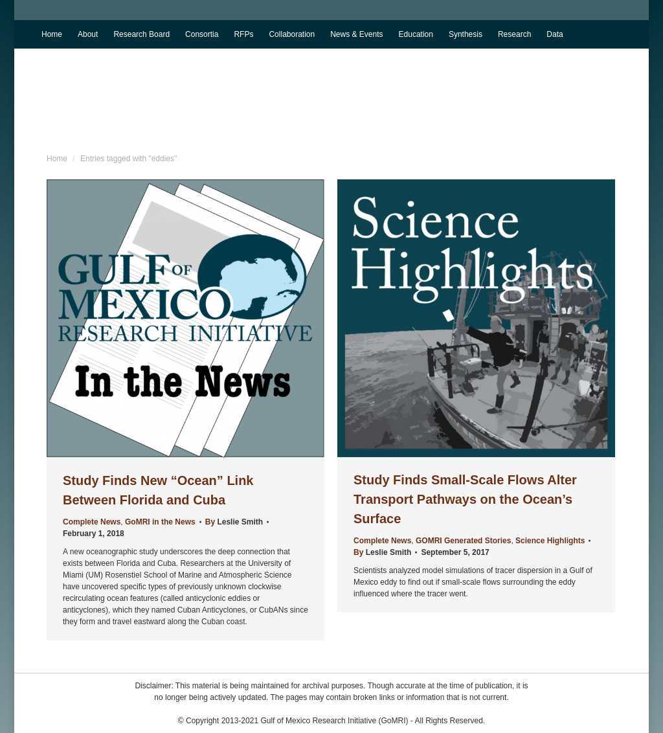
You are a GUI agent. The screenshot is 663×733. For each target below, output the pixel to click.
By (234, 521)
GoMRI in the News (160, 521)
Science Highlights (550, 540)
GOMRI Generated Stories (463, 540)
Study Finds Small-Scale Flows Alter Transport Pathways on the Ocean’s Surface (465, 499)
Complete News (91, 521)
